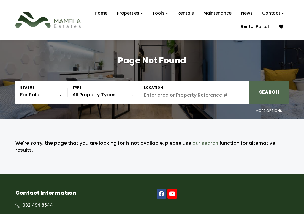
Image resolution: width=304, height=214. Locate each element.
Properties (130, 13)
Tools (160, 13)
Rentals (186, 13)
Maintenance (217, 13)
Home (101, 13)
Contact (273, 13)
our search (205, 143)
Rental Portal (255, 26)
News (247, 13)
